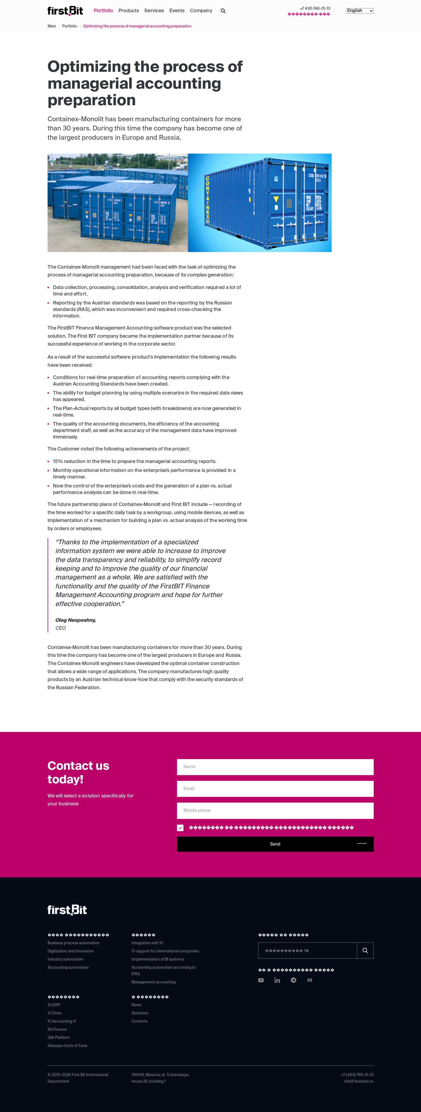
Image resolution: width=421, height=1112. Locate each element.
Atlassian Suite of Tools (68, 1046)
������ (144, 935)
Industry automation (65, 959)
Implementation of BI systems (158, 959)
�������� (64, 997)
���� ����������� (79, 935)
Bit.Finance (57, 1030)
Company (201, 10)
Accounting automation (68, 968)
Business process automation (73, 943)
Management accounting (154, 982)
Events (177, 10)
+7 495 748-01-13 (315, 9)
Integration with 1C (148, 943)
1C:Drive (55, 1013)
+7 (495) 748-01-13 (357, 1075)
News (136, 1005)
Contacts (140, 1021)
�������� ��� (309, 14)
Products (128, 10)
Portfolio (103, 10)
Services (154, 10)
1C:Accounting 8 (62, 1021)
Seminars (140, 1013)
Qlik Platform (59, 1038)
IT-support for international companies (165, 951)
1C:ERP (54, 1005)
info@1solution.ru (358, 1081)
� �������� (150, 997)
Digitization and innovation (71, 951)
